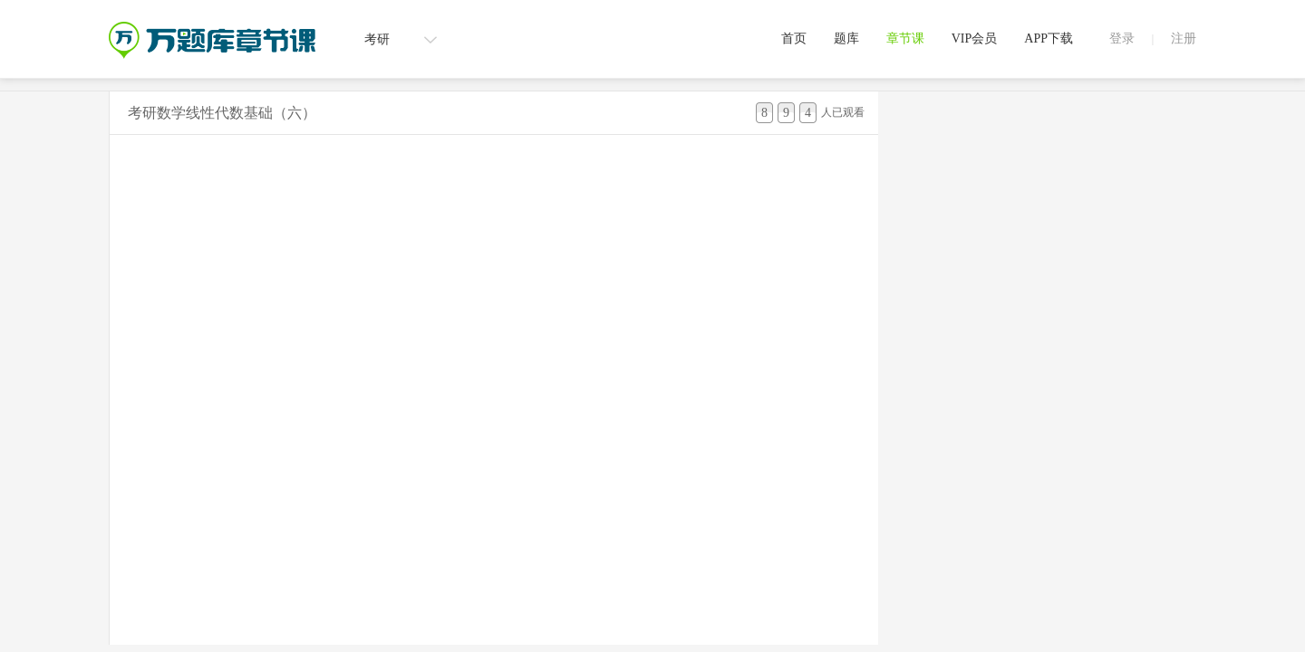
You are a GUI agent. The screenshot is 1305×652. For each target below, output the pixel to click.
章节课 (905, 38)
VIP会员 (975, 38)
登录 (1122, 38)
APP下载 (1048, 38)
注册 (1183, 38)
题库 (846, 38)
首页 (794, 38)
